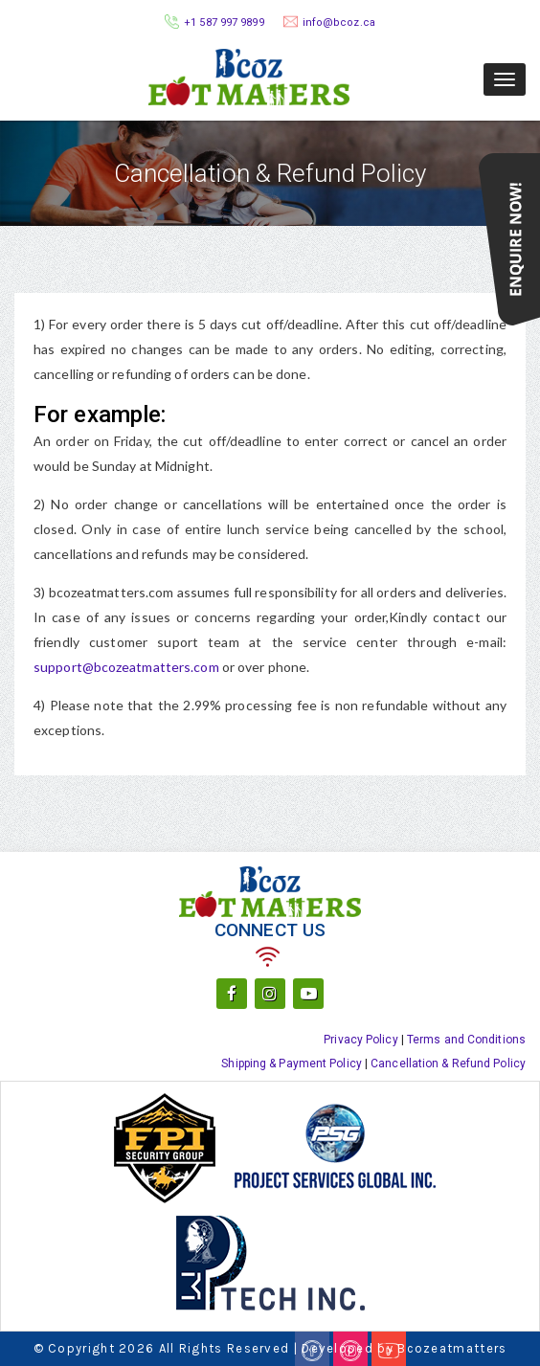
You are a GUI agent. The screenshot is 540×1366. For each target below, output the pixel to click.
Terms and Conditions (466, 1039)
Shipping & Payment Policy (291, 1063)
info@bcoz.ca (339, 22)
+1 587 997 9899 (224, 22)
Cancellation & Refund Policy (448, 1063)
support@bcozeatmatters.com (128, 667)
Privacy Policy (360, 1039)
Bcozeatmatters (451, 1348)
